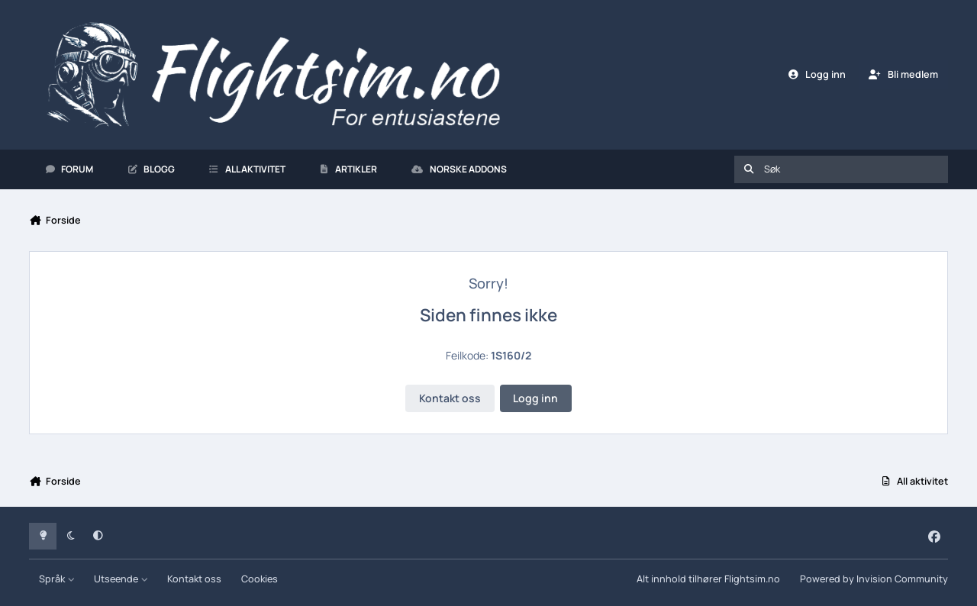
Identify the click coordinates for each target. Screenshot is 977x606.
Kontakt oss (450, 398)
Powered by (874, 578)
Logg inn (535, 398)
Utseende (121, 578)
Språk (57, 578)
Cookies (259, 578)
